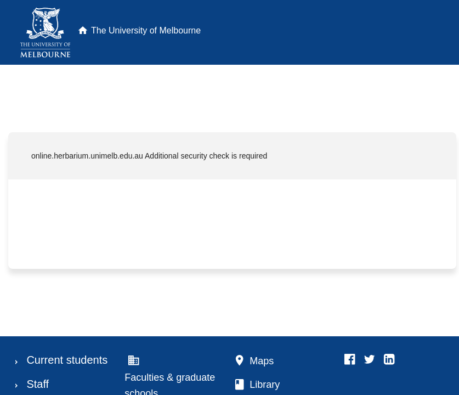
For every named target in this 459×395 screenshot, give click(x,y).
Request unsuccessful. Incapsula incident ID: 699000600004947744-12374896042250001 (229, 197)
